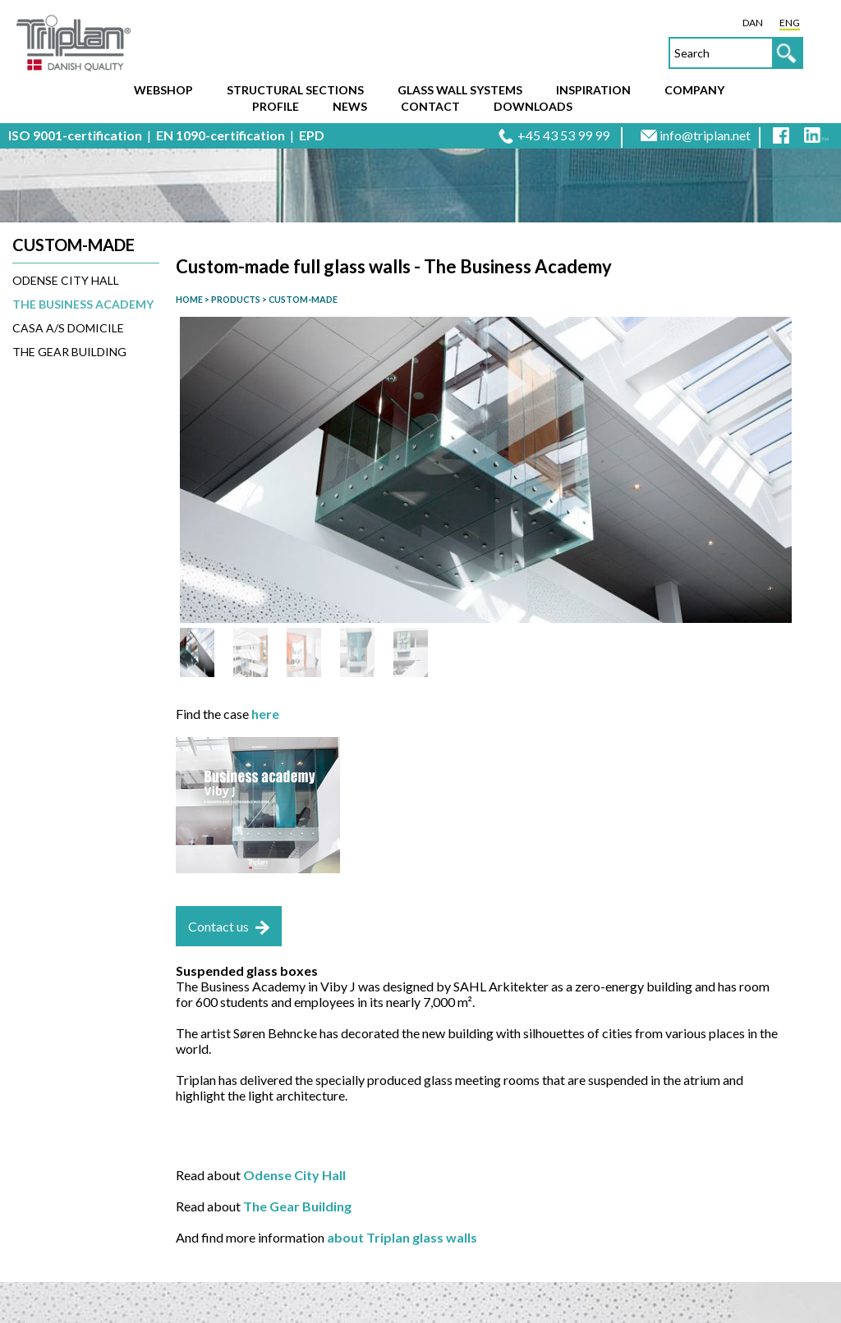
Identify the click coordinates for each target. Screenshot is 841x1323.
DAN (752, 22)
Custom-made (73, 244)
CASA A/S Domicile (68, 328)
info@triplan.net (705, 135)
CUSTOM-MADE (302, 299)
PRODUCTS (234, 299)
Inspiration (593, 90)
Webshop (163, 90)
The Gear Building (69, 352)
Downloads (533, 106)
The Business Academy (83, 304)
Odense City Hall (65, 280)
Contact (430, 106)
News (350, 106)
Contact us (218, 926)
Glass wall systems (460, 90)
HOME (189, 299)
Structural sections (295, 90)
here (265, 713)
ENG (789, 22)
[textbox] (736, 53)
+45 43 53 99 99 (563, 135)
